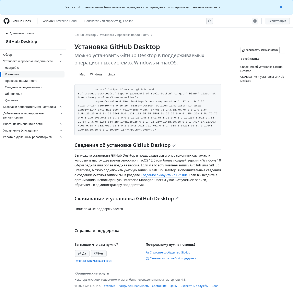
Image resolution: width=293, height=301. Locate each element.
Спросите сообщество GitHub (168, 252)
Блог (215, 286)
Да (82, 253)
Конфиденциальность (134, 286)
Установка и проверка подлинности (125, 35)
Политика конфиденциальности (93, 260)
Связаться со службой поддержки (171, 258)
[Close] (281, 6)
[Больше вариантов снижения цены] (282, 50)
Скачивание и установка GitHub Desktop (126, 198)
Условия (109, 286)
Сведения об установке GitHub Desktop (125, 145)
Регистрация (277, 21)
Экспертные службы (195, 286)
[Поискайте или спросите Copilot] (148, 21)
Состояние (159, 286)
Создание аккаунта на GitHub (164, 175)
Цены (173, 286)
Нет (98, 253)
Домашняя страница (20, 33)
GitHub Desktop (21, 41)
